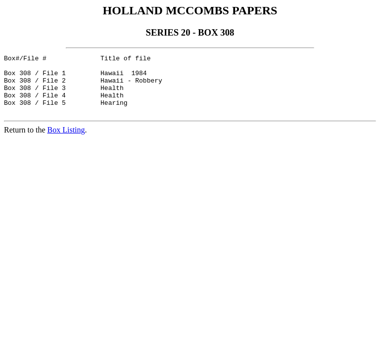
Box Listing (66, 141)
